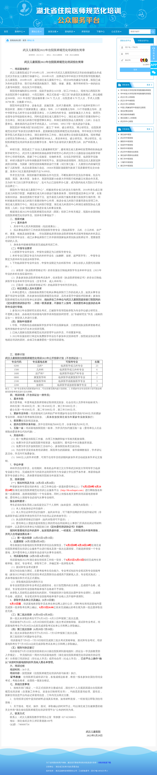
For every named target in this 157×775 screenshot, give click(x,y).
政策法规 (53, 31)
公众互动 (116, 31)
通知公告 (36, 31)
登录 (135, 70)
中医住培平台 (143, 41)
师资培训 (86, 31)
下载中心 (100, 31)
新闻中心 (20, 31)
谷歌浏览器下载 (104, 763)
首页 (6, 31)
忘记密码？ (147, 65)
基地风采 (70, 31)
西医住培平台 (125, 41)
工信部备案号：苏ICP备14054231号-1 (93, 771)
